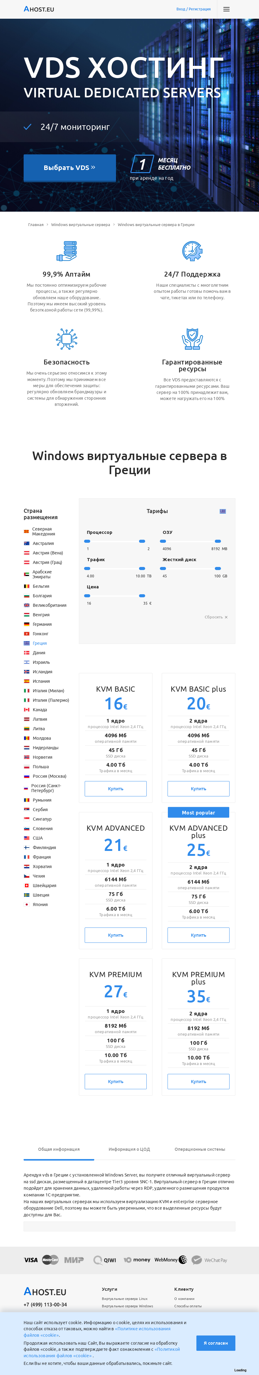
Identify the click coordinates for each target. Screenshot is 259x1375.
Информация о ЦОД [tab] (129, 1149)
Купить (115, 788)
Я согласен (216, 1343)
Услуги (109, 1289)
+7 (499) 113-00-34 (45, 1304)
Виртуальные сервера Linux (125, 1299)
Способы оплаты (188, 1306)
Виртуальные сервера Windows (127, 1306)
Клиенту (184, 1289)
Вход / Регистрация (193, 9)
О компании (184, 1299)
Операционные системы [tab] (200, 1149)
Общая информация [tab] (59, 1149)
